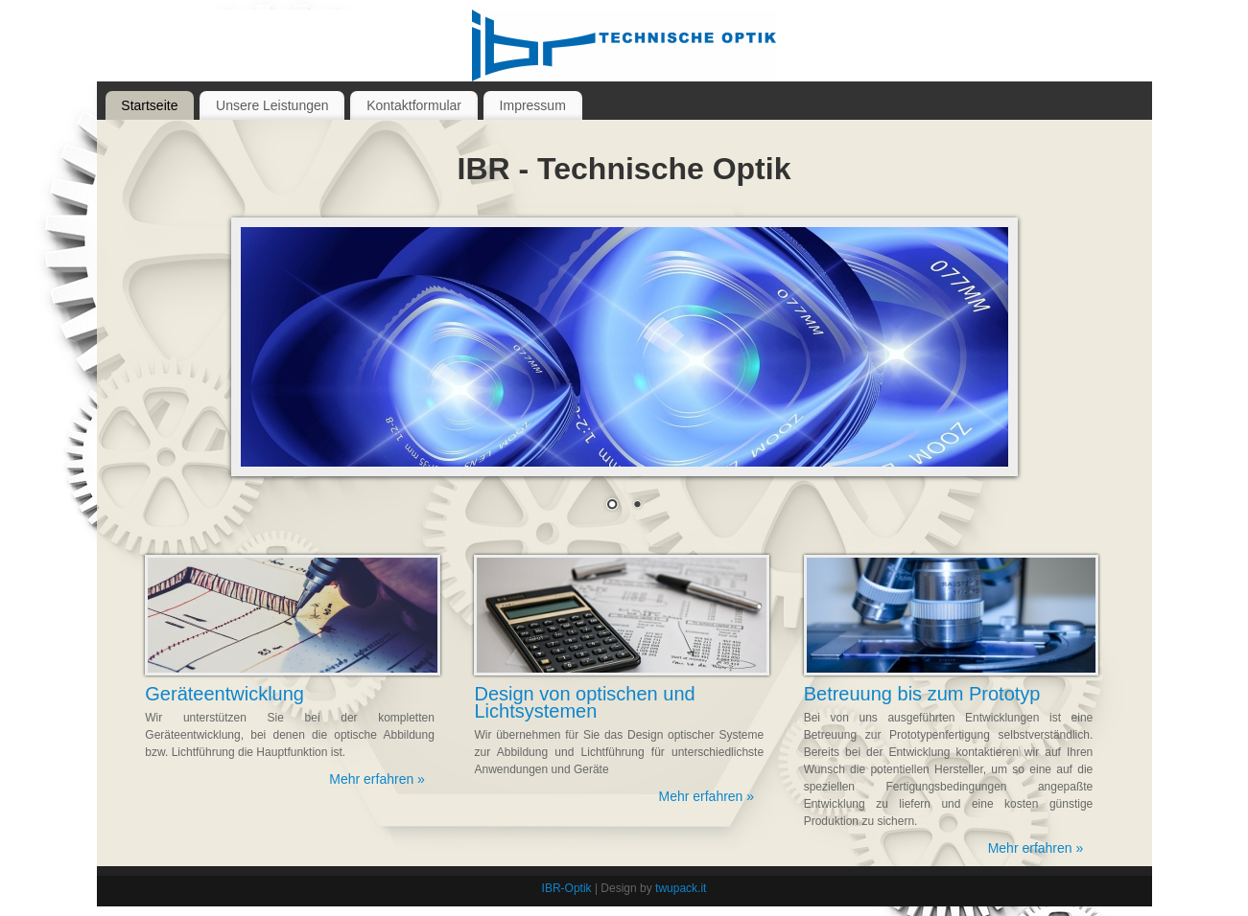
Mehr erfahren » (377, 779)
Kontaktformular (413, 105)
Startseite (149, 105)
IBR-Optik (567, 888)
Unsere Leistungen (272, 105)
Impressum (533, 105)
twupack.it (680, 888)
